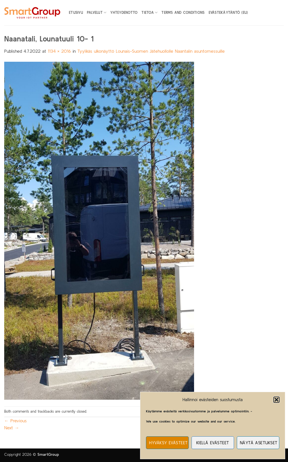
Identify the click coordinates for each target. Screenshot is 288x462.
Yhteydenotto (124, 12)
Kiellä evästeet (212, 442)
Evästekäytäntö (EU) (228, 12)
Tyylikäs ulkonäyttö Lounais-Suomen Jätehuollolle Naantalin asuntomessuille (151, 51)
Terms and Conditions (182, 12)
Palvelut (97, 12)
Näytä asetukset (259, 442)
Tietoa (149, 12)
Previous (15, 420)
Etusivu (76, 12)
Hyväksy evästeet (168, 442)
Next (11, 427)
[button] (276, 400)
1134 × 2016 (59, 51)
